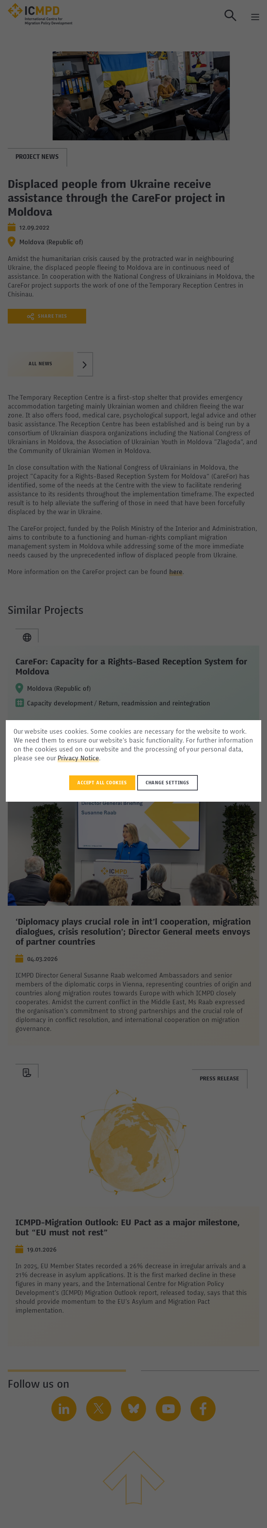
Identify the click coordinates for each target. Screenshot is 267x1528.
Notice (89, 759)
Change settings (167, 783)
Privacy (69, 759)
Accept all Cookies (102, 783)
